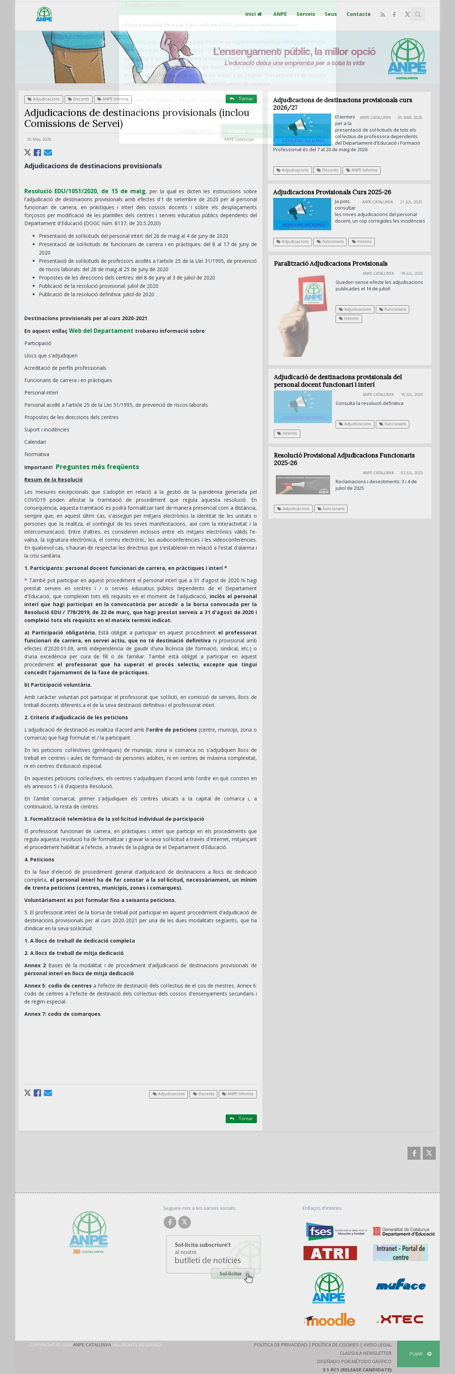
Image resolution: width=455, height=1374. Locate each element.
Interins (362, 241)
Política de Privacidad (280, 1344)
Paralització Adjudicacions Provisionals (335, 264)
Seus (331, 14)
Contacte (359, 14)
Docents (78, 99)
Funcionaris (330, 241)
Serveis (305, 14)
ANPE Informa (112, 99)
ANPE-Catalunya (239, 139)
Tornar (241, 99)
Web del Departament (101, 331)
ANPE (280, 14)
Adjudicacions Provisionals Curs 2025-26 (332, 192)
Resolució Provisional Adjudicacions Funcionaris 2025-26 (348, 459)
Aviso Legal (378, 1344)
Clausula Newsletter (366, 1353)
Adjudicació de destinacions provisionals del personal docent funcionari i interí (342, 381)
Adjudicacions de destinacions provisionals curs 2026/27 (342, 104)
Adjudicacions (44, 99)
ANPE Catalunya (92, 1344)
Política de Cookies (335, 1344)
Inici (254, 14)
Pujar (420, 1353)
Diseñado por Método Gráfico (354, 1361)
